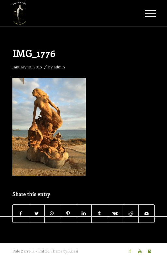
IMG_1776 (33, 54)
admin (59, 67)
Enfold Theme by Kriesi (58, 251)
